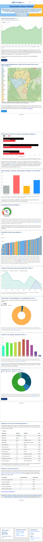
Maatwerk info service (35, 538)
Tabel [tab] (8, 22)
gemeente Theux (15, 330)
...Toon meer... (30, 108)
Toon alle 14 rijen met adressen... (8, 491)
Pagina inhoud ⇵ (21, 15)
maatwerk (5, 363)
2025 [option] (5, 303)
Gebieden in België (20, 531)
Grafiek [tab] (3, 22)
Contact (32, 539)
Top (38, 497)
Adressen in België (20, 532)
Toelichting (4, 60)
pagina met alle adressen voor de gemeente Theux (12, 473)
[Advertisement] (21, 124)
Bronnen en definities (35, 531)
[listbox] (5, 304)
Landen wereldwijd (20, 535)
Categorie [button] (4, 431)
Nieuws (32, 532)
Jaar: (2, 303)
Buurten (3, 111)
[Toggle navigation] (29, 2)
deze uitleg (36, 222)
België (13, 164)
